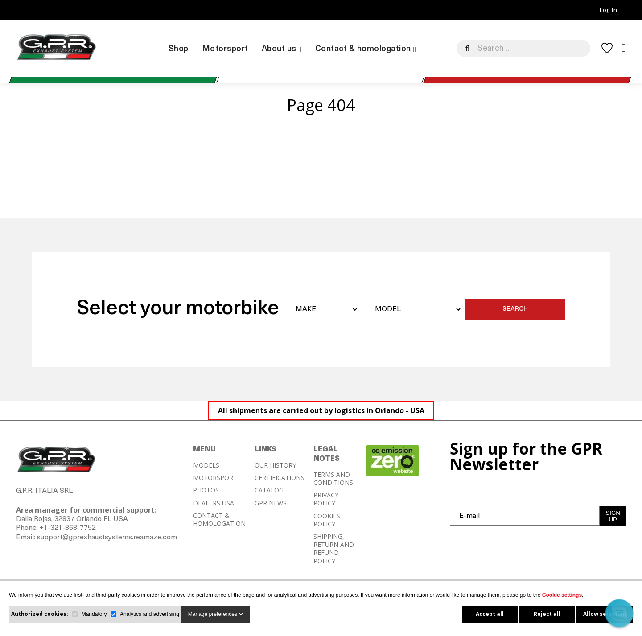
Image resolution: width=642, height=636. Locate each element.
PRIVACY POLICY (325, 499)
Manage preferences (215, 614)
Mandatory (94, 614)
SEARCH (515, 309)
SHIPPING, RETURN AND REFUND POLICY (333, 549)
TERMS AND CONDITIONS (333, 479)
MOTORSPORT (215, 478)
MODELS (206, 465)
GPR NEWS (271, 503)
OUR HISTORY (275, 465)
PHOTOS (206, 490)
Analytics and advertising (149, 614)
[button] (619, 613)
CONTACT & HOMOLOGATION (219, 520)
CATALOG (269, 490)
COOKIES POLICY (326, 520)
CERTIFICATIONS (280, 478)
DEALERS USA (213, 503)
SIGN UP (612, 516)
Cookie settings (562, 595)
